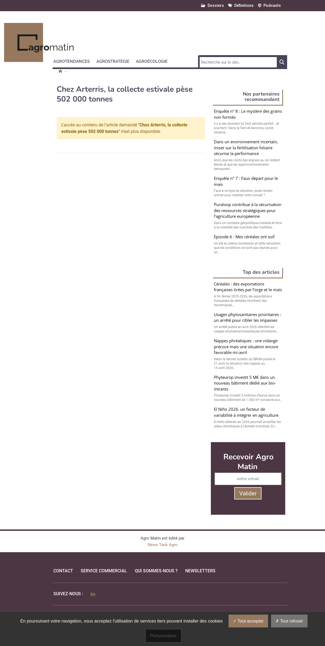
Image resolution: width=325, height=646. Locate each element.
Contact (63, 570)
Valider (248, 493)
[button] (74, 60)
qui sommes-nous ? (156, 570)
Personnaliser (163, 635)
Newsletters (200, 570)
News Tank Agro (163, 544)
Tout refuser (289, 621)
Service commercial (104, 570)
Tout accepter (248, 621)
